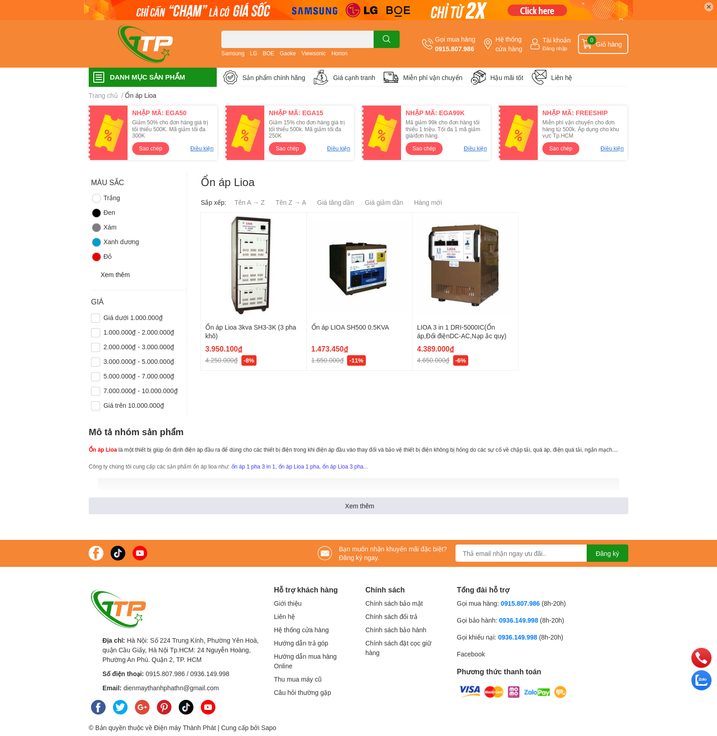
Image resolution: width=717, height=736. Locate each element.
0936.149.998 (210, 673)
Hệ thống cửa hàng (508, 44)
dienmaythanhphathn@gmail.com (171, 688)
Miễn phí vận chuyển (432, 77)
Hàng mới (428, 202)
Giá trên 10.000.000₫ (133, 405)
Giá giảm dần (384, 202)
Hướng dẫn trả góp (301, 643)
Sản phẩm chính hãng (273, 77)
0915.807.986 (454, 49)
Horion (340, 53)
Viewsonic (313, 53)
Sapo (268, 727)
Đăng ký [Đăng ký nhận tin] (607, 553)
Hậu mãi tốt (506, 77)
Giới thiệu (288, 603)
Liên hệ (561, 77)
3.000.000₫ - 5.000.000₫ (138, 361)
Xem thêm (360, 506)
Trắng (105, 198)
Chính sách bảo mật (394, 603)
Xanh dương (115, 242)
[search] (387, 39)
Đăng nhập (554, 48)
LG (253, 53)
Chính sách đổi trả (391, 616)
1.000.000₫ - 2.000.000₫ (138, 332)
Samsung (233, 53)
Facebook (471, 654)
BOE (268, 53)
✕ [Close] (709, 7)
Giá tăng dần (335, 202)
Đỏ (101, 256)
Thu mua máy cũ (297, 679)
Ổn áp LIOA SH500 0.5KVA (350, 327)
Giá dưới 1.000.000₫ (133, 317)
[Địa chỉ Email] (541, 553)
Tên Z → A (291, 202)
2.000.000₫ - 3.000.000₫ (138, 347)
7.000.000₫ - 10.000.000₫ (140, 391)
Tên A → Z (250, 202)
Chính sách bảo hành (395, 630)
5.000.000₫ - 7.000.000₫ (138, 376)
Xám (104, 227)
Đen (103, 213)
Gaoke (288, 53)
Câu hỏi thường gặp (302, 692)
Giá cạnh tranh (354, 77)
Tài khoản (556, 40)
